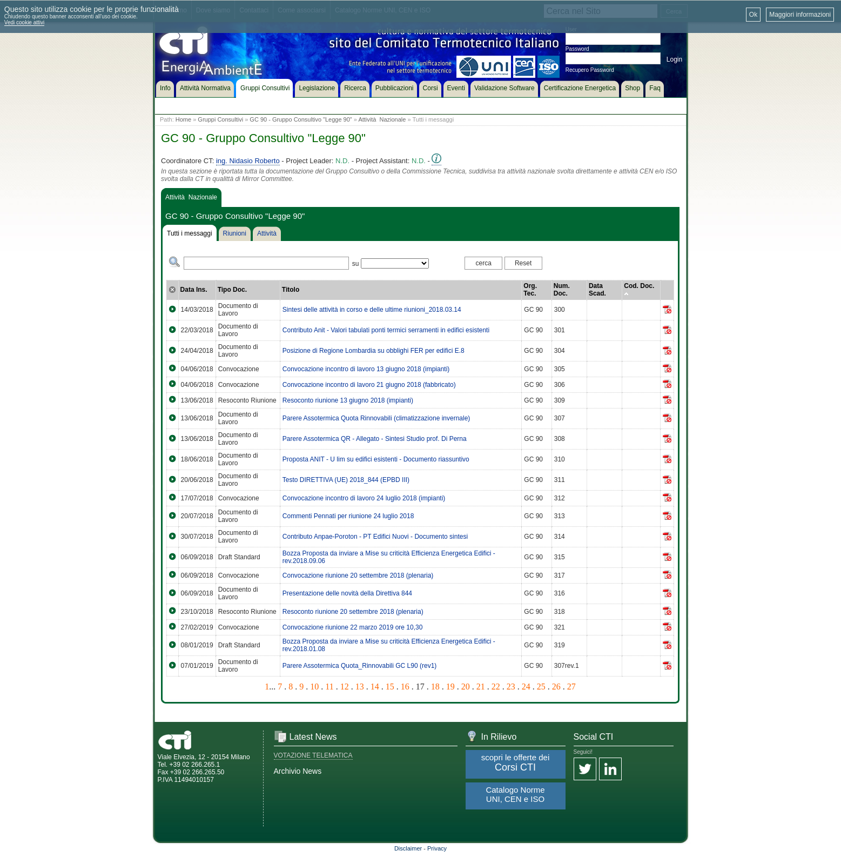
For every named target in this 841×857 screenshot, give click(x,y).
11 (329, 686)
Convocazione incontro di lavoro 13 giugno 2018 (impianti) (366, 369)
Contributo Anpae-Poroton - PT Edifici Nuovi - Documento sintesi (375, 536)
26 (556, 686)
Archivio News (298, 771)
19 (450, 686)
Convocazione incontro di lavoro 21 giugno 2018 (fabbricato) (369, 385)
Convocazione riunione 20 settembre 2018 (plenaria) (358, 575)
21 (480, 686)
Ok (753, 14)
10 (314, 686)
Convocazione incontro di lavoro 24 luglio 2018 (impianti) (364, 498)
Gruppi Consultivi (220, 119)
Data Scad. (597, 289)
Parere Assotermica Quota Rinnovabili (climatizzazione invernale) (376, 418)
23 (511, 686)
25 (541, 686)
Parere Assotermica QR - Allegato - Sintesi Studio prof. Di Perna (374, 439)
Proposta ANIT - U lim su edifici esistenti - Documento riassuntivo (375, 459)
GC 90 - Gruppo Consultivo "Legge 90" (301, 119)
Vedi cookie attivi (24, 22)
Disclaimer (408, 848)
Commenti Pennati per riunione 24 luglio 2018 (348, 516)
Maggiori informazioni (800, 14)
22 (496, 686)
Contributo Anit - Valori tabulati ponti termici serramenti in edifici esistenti (385, 330)
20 (465, 686)
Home (183, 119)
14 (375, 686)
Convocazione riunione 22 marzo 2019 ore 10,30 (352, 627)
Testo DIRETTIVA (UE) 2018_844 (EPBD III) (345, 480)
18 (435, 686)
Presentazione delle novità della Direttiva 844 (347, 593)
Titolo (290, 289)
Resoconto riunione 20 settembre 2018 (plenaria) (352, 611)
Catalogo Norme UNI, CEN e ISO (515, 794)
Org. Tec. (530, 289)
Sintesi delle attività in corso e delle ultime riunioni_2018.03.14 (371, 309)
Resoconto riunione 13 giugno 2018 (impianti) (347, 400)
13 (359, 686)
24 (526, 686)
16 (405, 686)
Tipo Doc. (232, 289)
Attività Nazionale (382, 119)
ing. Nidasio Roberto (248, 161)
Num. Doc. (562, 289)
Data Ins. (193, 289)
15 (390, 686)
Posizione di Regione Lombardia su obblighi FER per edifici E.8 (373, 350)
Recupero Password (590, 70)
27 (571, 686)
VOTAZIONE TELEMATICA (313, 755)
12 (344, 686)
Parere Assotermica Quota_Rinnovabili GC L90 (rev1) (359, 665)
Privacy (437, 848)
